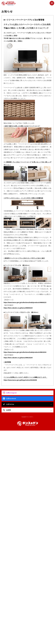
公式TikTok (10, 404)
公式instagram (11, 393)
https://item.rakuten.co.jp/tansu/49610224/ (18, 358)
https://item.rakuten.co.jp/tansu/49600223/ (18, 308)
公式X (8, 410)
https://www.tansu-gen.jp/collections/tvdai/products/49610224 (25, 352)
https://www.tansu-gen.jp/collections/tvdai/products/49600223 (25, 302)
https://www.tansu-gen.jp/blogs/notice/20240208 (20, 380)
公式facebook (11, 398)
